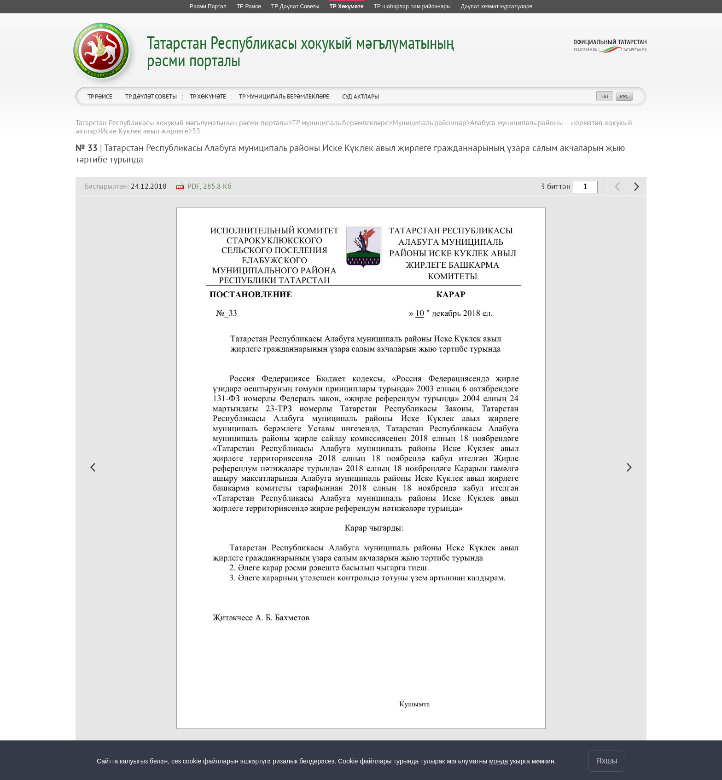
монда (498, 761)
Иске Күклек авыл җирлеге (144, 130)
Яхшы (606, 761)
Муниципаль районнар (429, 122)
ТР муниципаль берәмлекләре (284, 96)
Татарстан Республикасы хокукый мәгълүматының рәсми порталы (300, 51)
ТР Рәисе (99, 96)
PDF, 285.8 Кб (209, 186)
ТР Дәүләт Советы (151, 96)
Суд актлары (360, 96)
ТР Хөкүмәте (208, 96)
